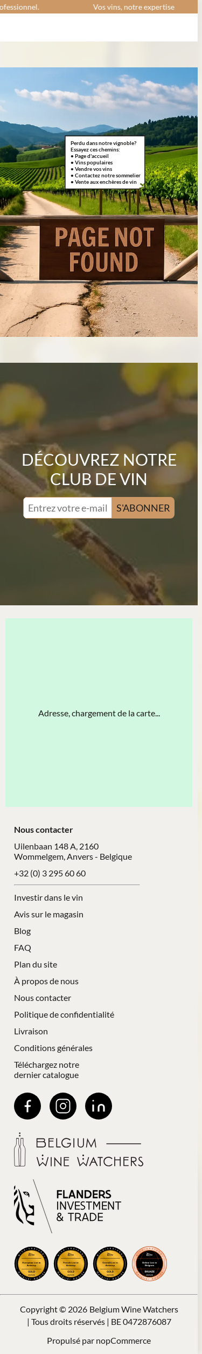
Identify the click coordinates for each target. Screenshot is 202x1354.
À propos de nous (46, 981)
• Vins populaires (92, 162)
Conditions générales (53, 1047)
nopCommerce (123, 1340)
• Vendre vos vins (91, 168)
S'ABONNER (143, 508)
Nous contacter (42, 997)
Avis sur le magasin (48, 914)
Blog (22, 930)
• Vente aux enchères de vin (104, 181)
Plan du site (35, 964)
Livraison (31, 1031)
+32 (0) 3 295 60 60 (50, 873)
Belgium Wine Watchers (133, 1309)
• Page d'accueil (90, 156)
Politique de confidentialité (64, 1014)
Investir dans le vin (48, 897)
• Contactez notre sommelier (106, 175)
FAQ (22, 947)
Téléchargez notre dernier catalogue (46, 1069)
